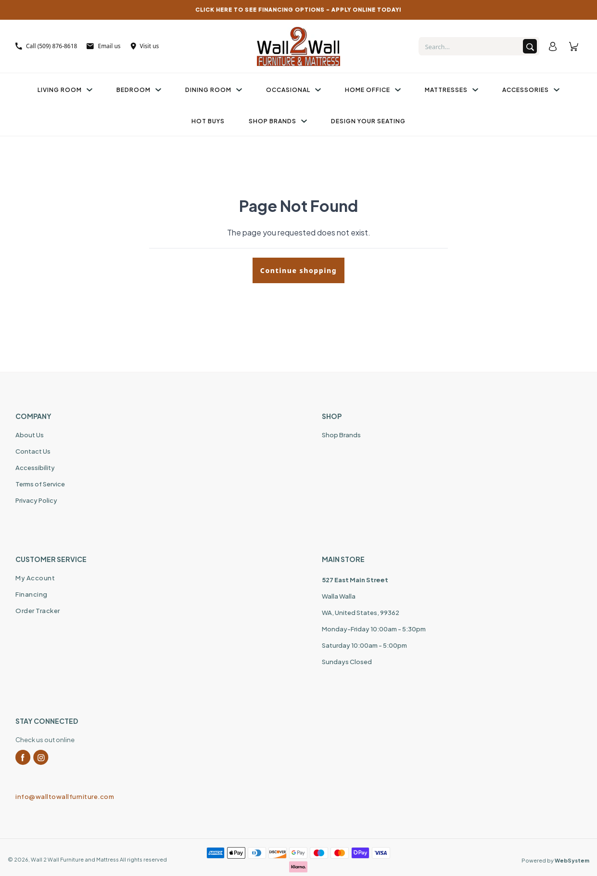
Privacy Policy (36, 500)
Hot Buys (208, 121)
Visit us (144, 46)
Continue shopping (298, 270)
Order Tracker (37, 611)
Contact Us (33, 451)
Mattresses (451, 89)
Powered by (555, 860)
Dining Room (213, 89)
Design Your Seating (368, 121)
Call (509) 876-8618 (46, 46)
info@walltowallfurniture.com (64, 796)
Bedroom (138, 89)
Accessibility (35, 467)
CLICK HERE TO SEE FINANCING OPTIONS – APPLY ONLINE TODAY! (298, 9)
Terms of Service (40, 484)
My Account (35, 578)
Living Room (65, 89)
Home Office (373, 89)
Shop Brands (278, 121)
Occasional (293, 89)
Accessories (530, 89)
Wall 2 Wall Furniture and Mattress (75, 859)
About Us (29, 435)
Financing (31, 594)
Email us (103, 46)
